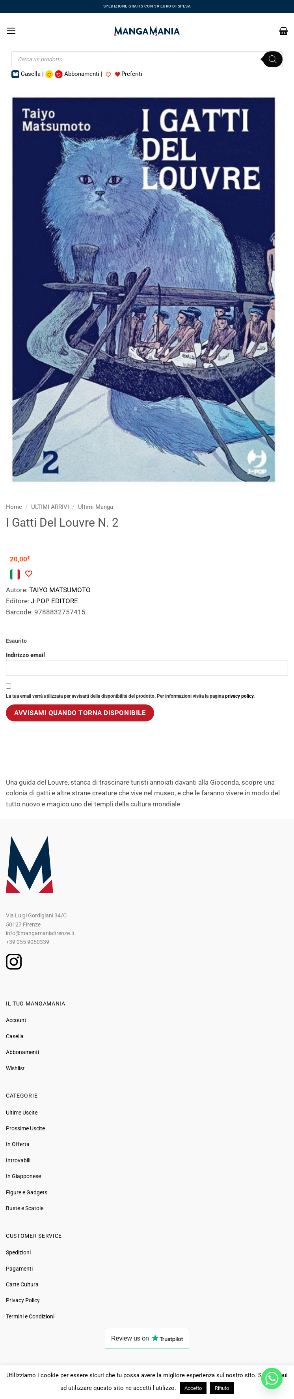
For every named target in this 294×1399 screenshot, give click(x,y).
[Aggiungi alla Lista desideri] (28, 573)
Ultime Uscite (21, 1112)
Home (14, 506)
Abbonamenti (22, 1052)
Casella (15, 1036)
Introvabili (18, 1160)
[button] (11, 31)
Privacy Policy (23, 1300)
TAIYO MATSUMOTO (60, 590)
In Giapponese (23, 1176)
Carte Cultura (22, 1284)
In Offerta (18, 1144)
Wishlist (15, 1068)
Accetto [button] (193, 1388)
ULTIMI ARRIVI (50, 506)
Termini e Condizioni (30, 1316)
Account (16, 1020)
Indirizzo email (147, 663)
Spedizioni (18, 1252)
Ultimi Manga (95, 506)
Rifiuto (222, 1388)
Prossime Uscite (25, 1128)
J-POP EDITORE (54, 601)
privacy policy (239, 696)
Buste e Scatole (24, 1208)
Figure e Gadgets (26, 1192)
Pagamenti (19, 1268)
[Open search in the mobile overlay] (146, 59)
